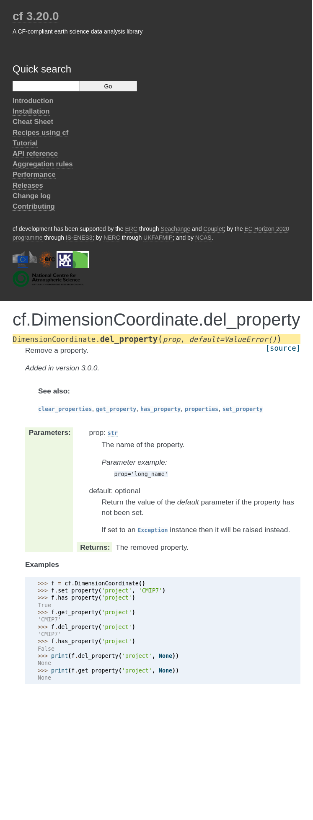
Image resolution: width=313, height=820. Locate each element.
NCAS (203, 237)
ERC (131, 228)
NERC (111, 237)
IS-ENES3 (79, 237)
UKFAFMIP (158, 237)
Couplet (213, 228)
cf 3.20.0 (36, 16)
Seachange (175, 228)
